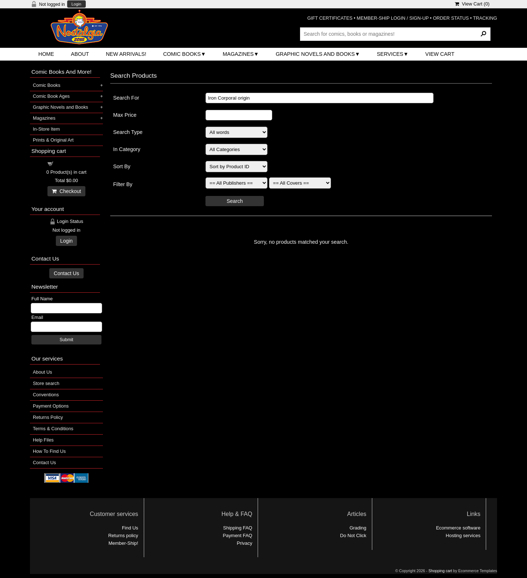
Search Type (128, 132)
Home (46, 54)
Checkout (66, 191)
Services (390, 54)
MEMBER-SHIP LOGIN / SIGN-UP (392, 18)
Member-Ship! (123, 543)
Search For (126, 98)
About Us (42, 372)
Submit (66, 340)
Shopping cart (70, 163)
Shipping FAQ (237, 528)
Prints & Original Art (53, 140)
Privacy (244, 543)
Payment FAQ (238, 535)
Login (76, 4)
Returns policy (123, 535)
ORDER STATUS (451, 18)
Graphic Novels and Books (315, 54)
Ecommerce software (458, 528)
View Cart (439, 54)
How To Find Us (49, 451)
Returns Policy (48, 417)
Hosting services (463, 535)
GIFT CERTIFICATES (330, 18)
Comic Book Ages (51, 96)
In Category (126, 149)
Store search (46, 383)
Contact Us (66, 273)
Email (37, 317)
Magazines (238, 54)
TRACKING (485, 18)
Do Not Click (353, 535)
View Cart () (472, 4)
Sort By (121, 166)
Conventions (46, 394)
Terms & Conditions (53, 428)
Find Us (130, 528)
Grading (358, 528)
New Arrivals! (126, 54)
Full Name (42, 298)
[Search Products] (395, 34)
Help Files (43, 440)
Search (235, 201)
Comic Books (182, 54)
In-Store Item (46, 129)
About (80, 54)
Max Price (124, 115)
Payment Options (51, 406)
